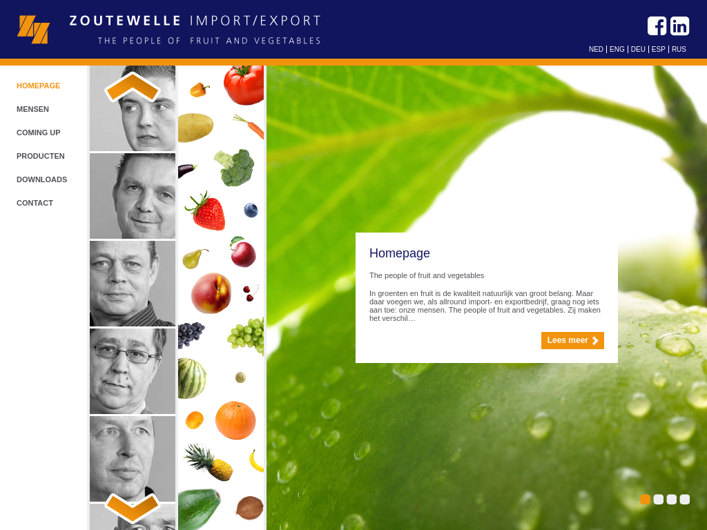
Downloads (42, 179)
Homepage (38, 85)
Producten (41, 156)
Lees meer (568, 340)
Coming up (39, 132)
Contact (35, 203)
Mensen (33, 109)
